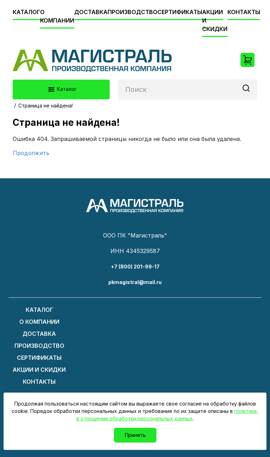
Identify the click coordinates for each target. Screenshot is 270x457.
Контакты (243, 12)
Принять (135, 435)
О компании (57, 16)
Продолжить (31, 152)
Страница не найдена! (45, 106)
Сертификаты (180, 12)
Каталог (26, 12)
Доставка (91, 12)
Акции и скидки (39, 369)
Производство (133, 12)
